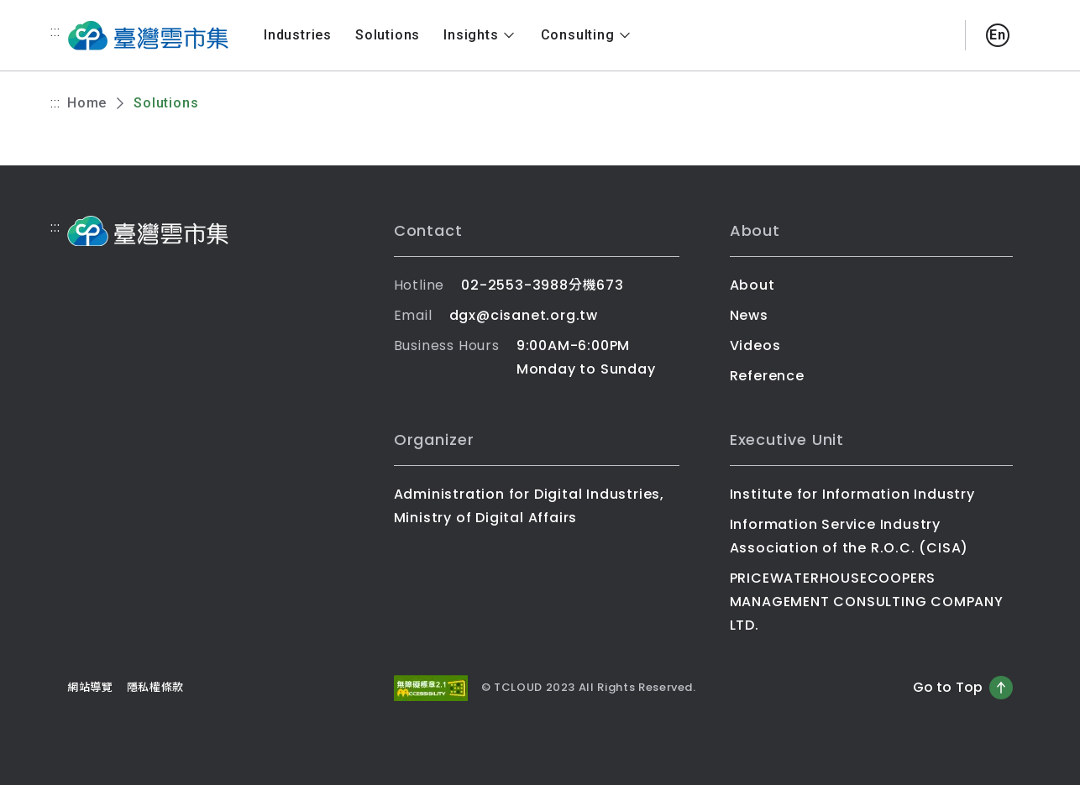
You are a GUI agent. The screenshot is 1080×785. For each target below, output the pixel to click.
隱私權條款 (155, 687)
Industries (298, 35)
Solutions (387, 35)
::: (55, 31)
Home (87, 103)
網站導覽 (90, 687)
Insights (479, 35)
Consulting (587, 35)
